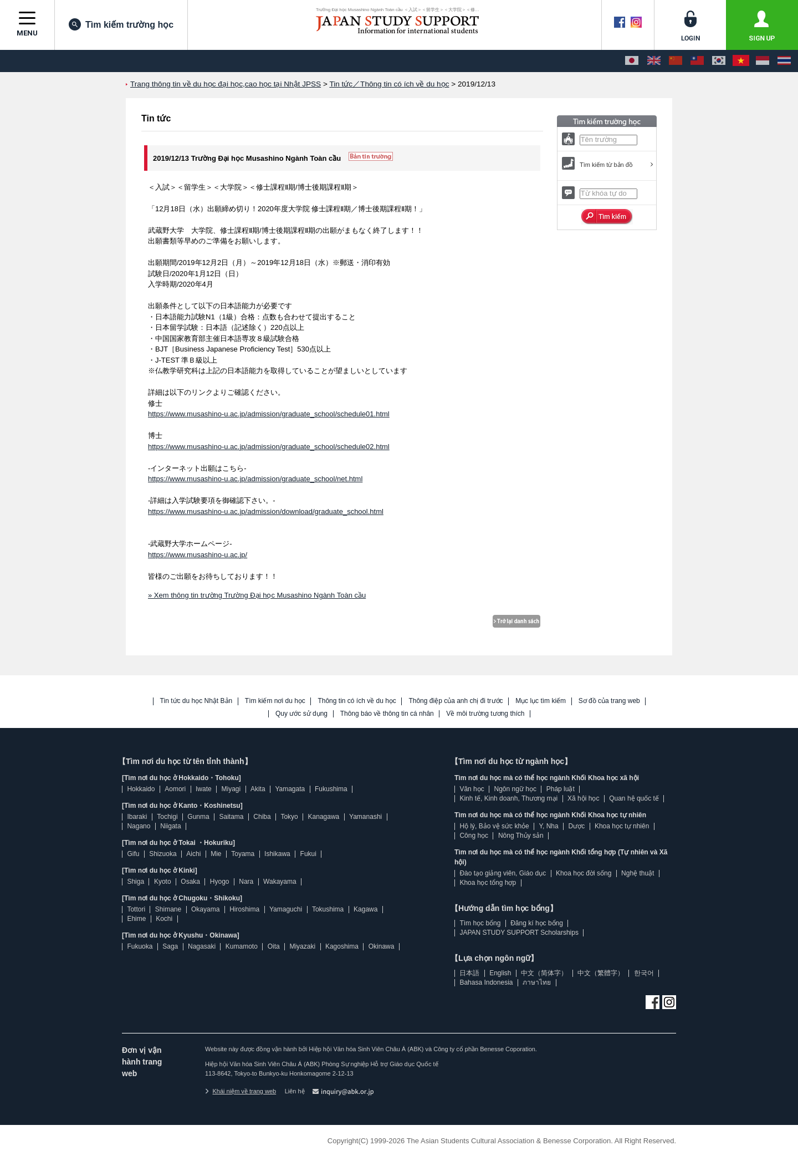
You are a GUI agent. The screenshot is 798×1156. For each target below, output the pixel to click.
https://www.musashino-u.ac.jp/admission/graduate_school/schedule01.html (269, 414)
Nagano (138, 826)
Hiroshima (244, 909)
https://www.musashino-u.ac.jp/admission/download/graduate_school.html (265, 511)
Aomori (175, 789)
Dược (576, 826)
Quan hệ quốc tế (634, 798)
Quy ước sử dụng (301, 713)
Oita (274, 946)
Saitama (231, 817)
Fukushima (331, 789)
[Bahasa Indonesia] (762, 61)
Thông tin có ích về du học (357, 701)
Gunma (198, 817)
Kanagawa (324, 817)
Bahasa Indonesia (486, 982)
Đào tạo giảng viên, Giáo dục (502, 873)
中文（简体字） (544, 973)
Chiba (261, 817)
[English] (654, 61)
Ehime (136, 919)
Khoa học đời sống (583, 873)
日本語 (469, 973)
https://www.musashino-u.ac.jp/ (197, 555)
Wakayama (279, 881)
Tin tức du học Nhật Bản (196, 701)
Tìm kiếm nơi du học (275, 701)
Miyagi (231, 789)
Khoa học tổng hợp (487, 883)
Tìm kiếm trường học (121, 24)
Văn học (471, 789)
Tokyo (289, 817)
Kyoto (162, 881)
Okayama (205, 909)
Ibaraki (137, 817)
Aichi (193, 854)
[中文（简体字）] (675, 61)
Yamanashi (365, 817)
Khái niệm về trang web (240, 1091)
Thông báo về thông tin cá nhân (387, 713)
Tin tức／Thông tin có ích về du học (389, 84)
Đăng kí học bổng (536, 923)
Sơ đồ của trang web (609, 701)
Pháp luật (560, 789)
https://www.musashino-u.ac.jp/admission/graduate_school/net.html (255, 479)
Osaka (190, 881)
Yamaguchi (285, 909)
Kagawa (365, 909)
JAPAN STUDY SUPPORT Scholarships (519, 932)
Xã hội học (583, 798)
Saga (170, 946)
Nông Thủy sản (521, 835)
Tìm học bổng (479, 923)
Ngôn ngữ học (515, 789)
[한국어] (718, 61)
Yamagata (290, 789)
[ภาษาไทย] (784, 61)
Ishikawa (277, 854)
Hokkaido (141, 789)
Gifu (133, 854)
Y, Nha (549, 826)
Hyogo (219, 881)
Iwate (204, 789)
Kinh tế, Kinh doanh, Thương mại (508, 798)
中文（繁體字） (600, 973)
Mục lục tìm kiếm (540, 701)
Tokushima (328, 909)
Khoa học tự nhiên (622, 826)
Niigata (170, 826)
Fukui (308, 854)
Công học (473, 835)
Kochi (164, 919)
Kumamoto (242, 946)
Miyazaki (302, 946)
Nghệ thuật (637, 873)
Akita (257, 789)
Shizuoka (162, 854)
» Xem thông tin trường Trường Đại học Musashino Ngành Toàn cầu (257, 595)
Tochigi (167, 817)
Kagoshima (342, 946)
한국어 (644, 973)
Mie (216, 854)
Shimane (168, 909)
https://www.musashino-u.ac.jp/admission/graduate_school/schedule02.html (269, 446)
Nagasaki (202, 946)
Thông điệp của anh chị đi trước (455, 701)
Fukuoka (139, 946)
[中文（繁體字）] (697, 61)
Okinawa (382, 946)
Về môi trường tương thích (485, 713)
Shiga (135, 881)
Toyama (242, 854)
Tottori (136, 909)
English (500, 973)
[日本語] (631, 61)
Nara (246, 881)
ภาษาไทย (537, 982)
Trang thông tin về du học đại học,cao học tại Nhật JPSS (225, 84)
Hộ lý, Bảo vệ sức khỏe (494, 826)
